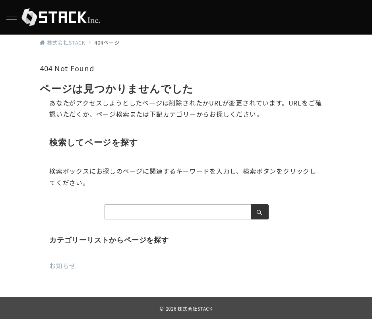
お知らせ (62, 265)
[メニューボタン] (11, 17)
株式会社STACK (195, 308)
